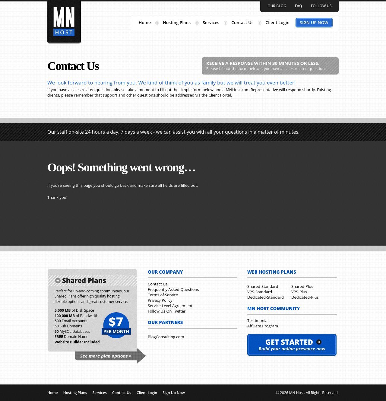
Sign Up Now (314, 22)
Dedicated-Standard (265, 297)
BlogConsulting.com (166, 336)
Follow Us (321, 5)
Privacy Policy (160, 300)
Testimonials (258, 320)
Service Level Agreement (170, 305)
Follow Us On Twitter (166, 311)
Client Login (277, 22)
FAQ (298, 5)
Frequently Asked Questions (173, 289)
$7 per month (116, 325)
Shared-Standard (262, 286)
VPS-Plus (299, 291)
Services (211, 22)
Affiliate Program (262, 326)
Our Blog (276, 5)
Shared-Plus (302, 286)
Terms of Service (163, 295)
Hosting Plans (177, 22)
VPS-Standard (259, 291)
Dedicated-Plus (305, 297)
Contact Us (242, 22)
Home (145, 22)
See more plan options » (105, 355)
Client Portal (220, 95)
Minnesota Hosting (64, 21)
